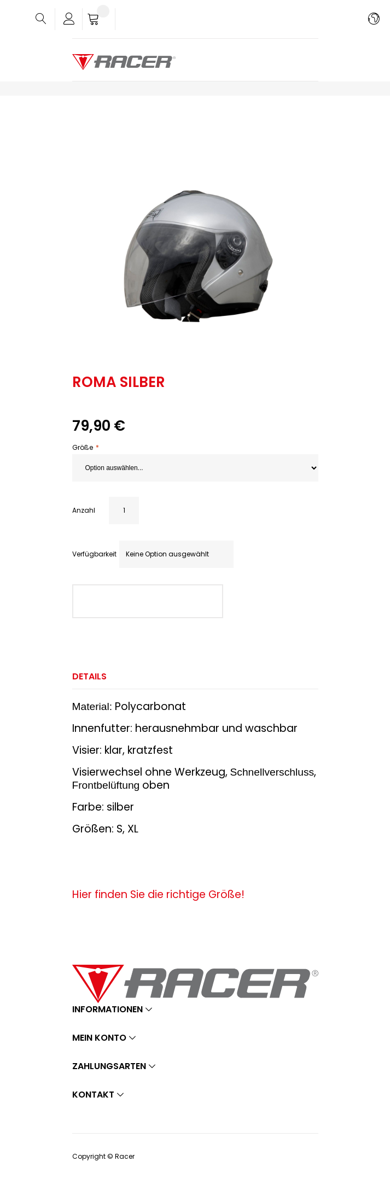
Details (89, 676)
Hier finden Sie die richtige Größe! (158, 894)
